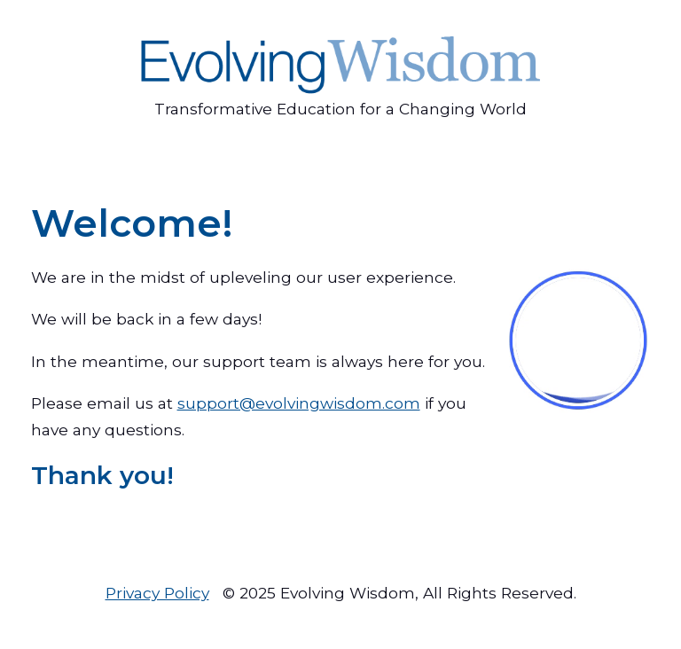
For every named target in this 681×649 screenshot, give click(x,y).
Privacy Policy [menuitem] (157, 592)
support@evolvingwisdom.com (298, 403)
